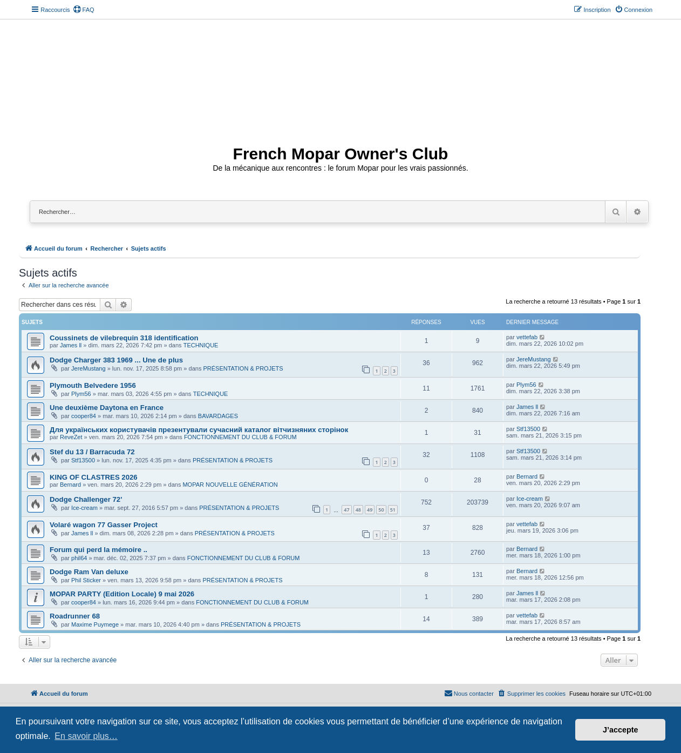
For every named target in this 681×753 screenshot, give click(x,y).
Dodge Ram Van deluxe (89, 572)
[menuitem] (83, 9)
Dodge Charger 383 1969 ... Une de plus (116, 360)
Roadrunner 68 (75, 616)
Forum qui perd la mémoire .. (98, 550)
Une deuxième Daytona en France (107, 408)
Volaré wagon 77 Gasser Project (104, 525)
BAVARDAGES (218, 416)
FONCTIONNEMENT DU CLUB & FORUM (240, 437)
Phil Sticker (86, 580)
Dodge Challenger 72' (86, 499)
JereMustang (88, 368)
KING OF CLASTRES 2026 (94, 477)
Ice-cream (84, 508)
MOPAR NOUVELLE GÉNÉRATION (229, 484)
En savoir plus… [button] (86, 736)
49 (369, 509)
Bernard (70, 484)
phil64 (79, 558)
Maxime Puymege (95, 624)
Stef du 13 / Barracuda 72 (92, 452)
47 (346, 509)
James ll (70, 345)
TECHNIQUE (201, 345)
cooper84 (83, 416)
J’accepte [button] (620, 729)
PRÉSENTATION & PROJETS (243, 368)
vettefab (526, 337)
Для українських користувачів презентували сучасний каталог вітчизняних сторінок (199, 430)
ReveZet (71, 437)
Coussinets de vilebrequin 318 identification (124, 338)
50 (381, 509)
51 (393, 509)
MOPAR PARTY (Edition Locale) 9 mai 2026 (122, 594)
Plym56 (81, 394)
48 (358, 509)
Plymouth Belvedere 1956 (93, 385)
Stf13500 (528, 429)
